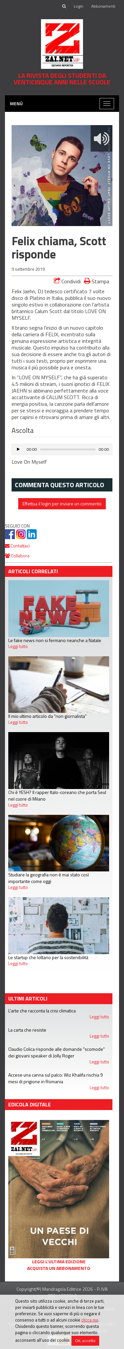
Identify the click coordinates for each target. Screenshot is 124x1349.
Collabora (17, 555)
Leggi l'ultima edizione (59, 1261)
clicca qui (89, 1320)
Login (78, 6)
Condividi (67, 281)
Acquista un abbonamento (58, 1268)
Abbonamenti (103, 6)
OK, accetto (85, 1340)
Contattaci (17, 545)
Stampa (96, 281)
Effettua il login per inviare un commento (62, 503)
